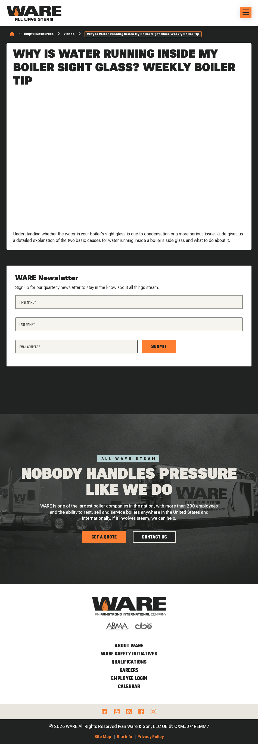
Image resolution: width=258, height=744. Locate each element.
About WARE (129, 646)
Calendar (129, 687)
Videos (69, 34)
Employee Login (129, 679)
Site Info (124, 736)
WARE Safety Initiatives (129, 654)
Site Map (102, 736)
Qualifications (129, 662)
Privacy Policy (151, 736)
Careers (129, 670)
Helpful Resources (39, 34)
